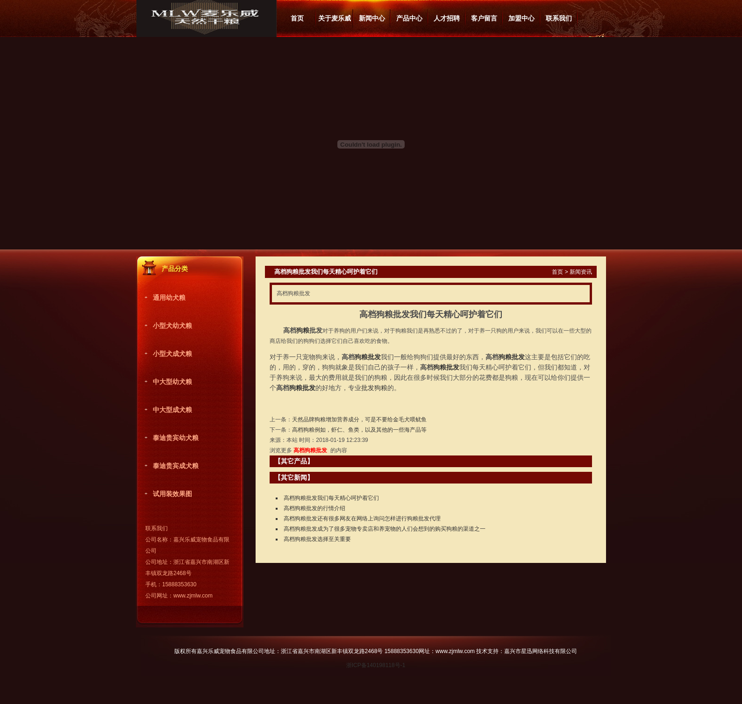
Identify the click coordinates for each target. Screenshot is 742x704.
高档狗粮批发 (310, 450)
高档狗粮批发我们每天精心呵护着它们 (331, 498)
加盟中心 (521, 18)
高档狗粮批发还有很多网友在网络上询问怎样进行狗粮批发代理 (362, 518)
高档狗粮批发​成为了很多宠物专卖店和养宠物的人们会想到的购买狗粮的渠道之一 (384, 529)
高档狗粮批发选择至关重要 (317, 539)
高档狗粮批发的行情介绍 (314, 508)
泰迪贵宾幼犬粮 (176, 437)
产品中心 (409, 18)
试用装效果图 (172, 494)
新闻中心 (372, 18)
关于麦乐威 (334, 18)
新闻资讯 (581, 272)
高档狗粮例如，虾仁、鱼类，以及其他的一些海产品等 (359, 430)
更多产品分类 (230, 266)
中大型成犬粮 (172, 409)
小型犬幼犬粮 (172, 325)
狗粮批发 (368, 357)
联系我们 (559, 18)
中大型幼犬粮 (172, 381)
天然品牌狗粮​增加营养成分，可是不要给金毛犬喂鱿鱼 (359, 419)
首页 (297, 18)
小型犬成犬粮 (172, 353)
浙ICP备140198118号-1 (376, 665)
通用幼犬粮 (169, 297)
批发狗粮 (374, 387)
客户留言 (484, 18)
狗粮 (302, 330)
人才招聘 (447, 18)
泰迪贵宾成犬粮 (176, 465)
